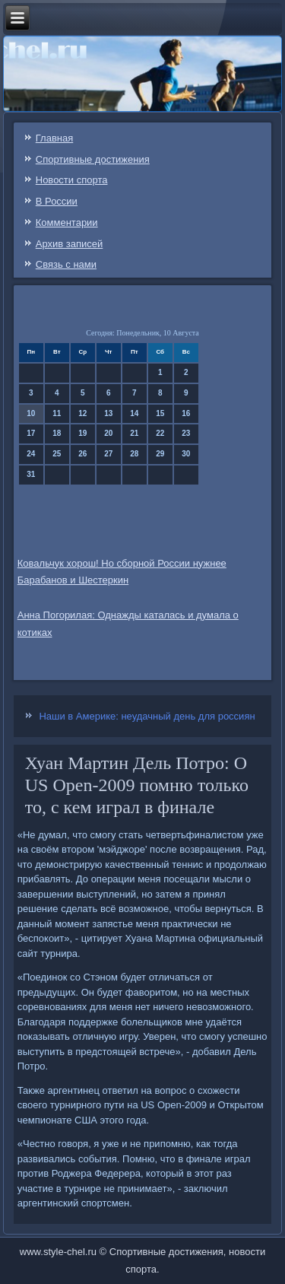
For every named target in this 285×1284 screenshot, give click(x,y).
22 (160, 433)
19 (82, 433)
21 (134, 433)
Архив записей (69, 243)
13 (108, 413)
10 (31, 413)
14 (134, 413)
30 (186, 454)
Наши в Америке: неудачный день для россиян (147, 716)
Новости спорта (72, 180)
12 (82, 413)
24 (31, 454)
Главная (54, 138)
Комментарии (67, 222)
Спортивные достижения (93, 159)
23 (186, 433)
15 (160, 413)
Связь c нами (66, 264)
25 (56, 454)
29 (160, 454)
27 (108, 454)
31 (31, 474)
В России (57, 201)
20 (108, 433)
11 (56, 413)
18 (56, 433)
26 (82, 454)
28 (134, 454)
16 (186, 413)
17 (31, 433)
